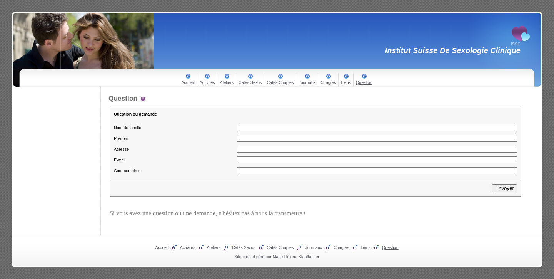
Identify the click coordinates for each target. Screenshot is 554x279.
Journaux (307, 82)
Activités (207, 82)
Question (364, 82)
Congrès (328, 82)
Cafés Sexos (250, 82)
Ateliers (227, 82)
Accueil (187, 82)
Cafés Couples (280, 82)
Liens (345, 82)
